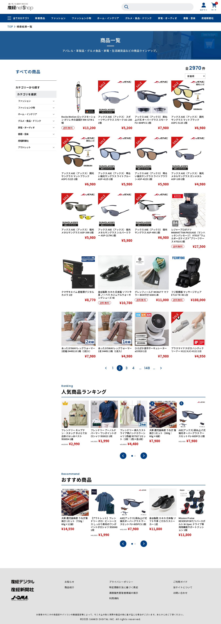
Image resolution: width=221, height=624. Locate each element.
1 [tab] (132, 456)
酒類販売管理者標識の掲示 (123, 593)
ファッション (58, 18)
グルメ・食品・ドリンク (138, 18)
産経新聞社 (208, 18)
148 (147, 368)
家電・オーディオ (167, 18)
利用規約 (114, 598)
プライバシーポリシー (121, 582)
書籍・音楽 (189, 18)
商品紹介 (69, 587)
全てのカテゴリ (21, 18)
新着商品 (40, 18)
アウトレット (24, 147)
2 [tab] (135, 456)
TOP (10, 26)
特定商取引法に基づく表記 (123, 587)
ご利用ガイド (180, 582)
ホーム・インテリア (108, 18)
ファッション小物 (81, 18)
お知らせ (69, 582)
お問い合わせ (180, 593)
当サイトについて (182, 587)
